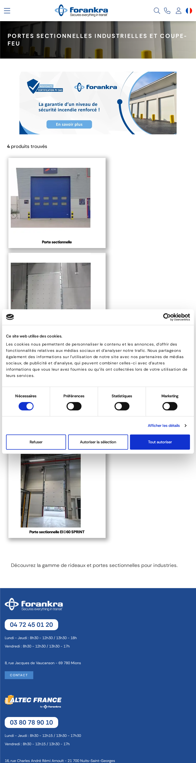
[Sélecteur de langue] (189, 11)
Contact (19, 485)
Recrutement (98, 721)
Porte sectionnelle (53, 242)
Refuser (36, 442)
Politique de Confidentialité (98, 711)
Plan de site (99, 730)
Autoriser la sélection (98, 442)
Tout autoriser (160, 442)
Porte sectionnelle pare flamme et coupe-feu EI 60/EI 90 (143, 244)
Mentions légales (98, 692)
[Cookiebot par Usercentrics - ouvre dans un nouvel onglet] (167, 317)
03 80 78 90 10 (31, 533)
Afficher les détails (164, 425)
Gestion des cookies (98, 701)
